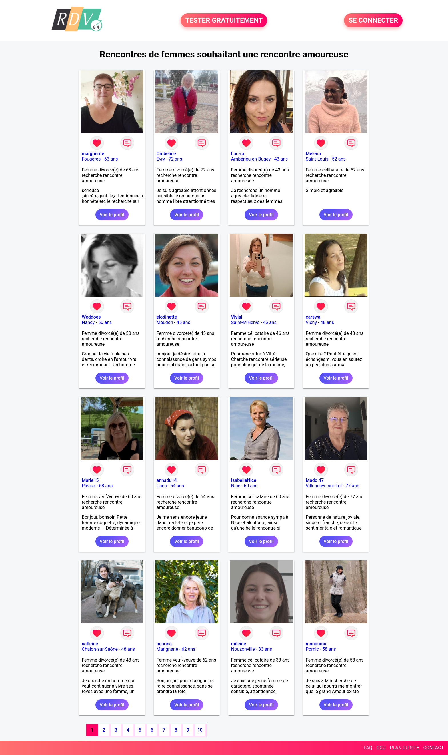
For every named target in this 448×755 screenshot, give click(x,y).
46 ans (270, 322)
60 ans (250, 485)
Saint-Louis (317, 159)
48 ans (327, 322)
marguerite (93, 153)
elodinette (167, 317)
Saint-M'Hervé (245, 322)
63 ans (111, 159)
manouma (316, 643)
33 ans (265, 649)
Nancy (88, 322)
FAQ (368, 747)
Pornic (312, 649)
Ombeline (166, 153)
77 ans (352, 485)
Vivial (236, 317)
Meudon (165, 322)
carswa (313, 317)
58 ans (329, 649)
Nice (235, 485)
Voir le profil (112, 214)
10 (200, 730)
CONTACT (433, 747)
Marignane (167, 649)
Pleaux (88, 485)
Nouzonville (243, 649)
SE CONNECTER (373, 21)
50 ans (105, 322)
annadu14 (167, 480)
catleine (90, 643)
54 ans (177, 485)
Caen (162, 485)
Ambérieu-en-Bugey (251, 159)
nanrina (164, 643)
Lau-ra (237, 153)
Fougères (91, 159)
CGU (381, 747)
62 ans (188, 649)
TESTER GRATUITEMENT (224, 21)
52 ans (339, 159)
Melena (313, 153)
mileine (238, 643)
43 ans (281, 159)
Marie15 (90, 480)
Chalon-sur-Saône (100, 649)
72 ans (175, 159)
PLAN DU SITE (404, 747)
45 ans (183, 322)
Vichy (311, 322)
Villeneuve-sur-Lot (324, 485)
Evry (161, 159)
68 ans (106, 485)
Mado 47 (315, 480)
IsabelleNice (243, 480)
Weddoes (91, 317)
